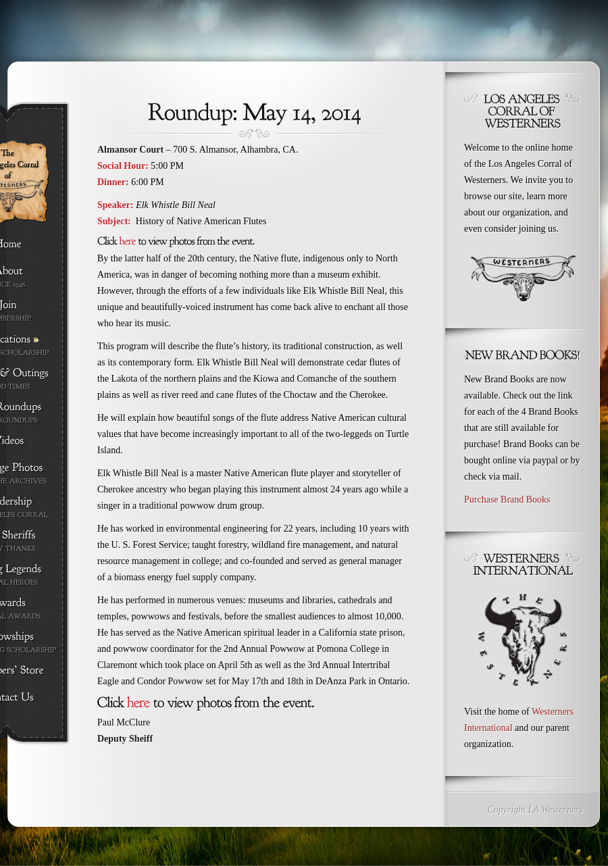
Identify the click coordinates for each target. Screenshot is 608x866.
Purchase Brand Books (507, 499)
